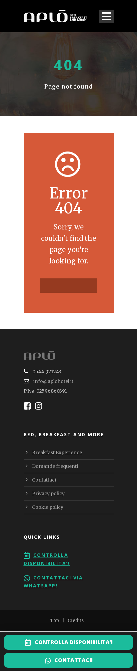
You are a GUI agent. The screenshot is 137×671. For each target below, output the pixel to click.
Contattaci (44, 480)
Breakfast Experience (57, 453)
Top (54, 620)
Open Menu (106, 16)
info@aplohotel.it (53, 381)
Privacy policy (48, 494)
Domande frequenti (55, 466)
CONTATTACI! (73, 660)
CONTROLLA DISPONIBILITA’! (74, 642)
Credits (76, 620)
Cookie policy (47, 507)
